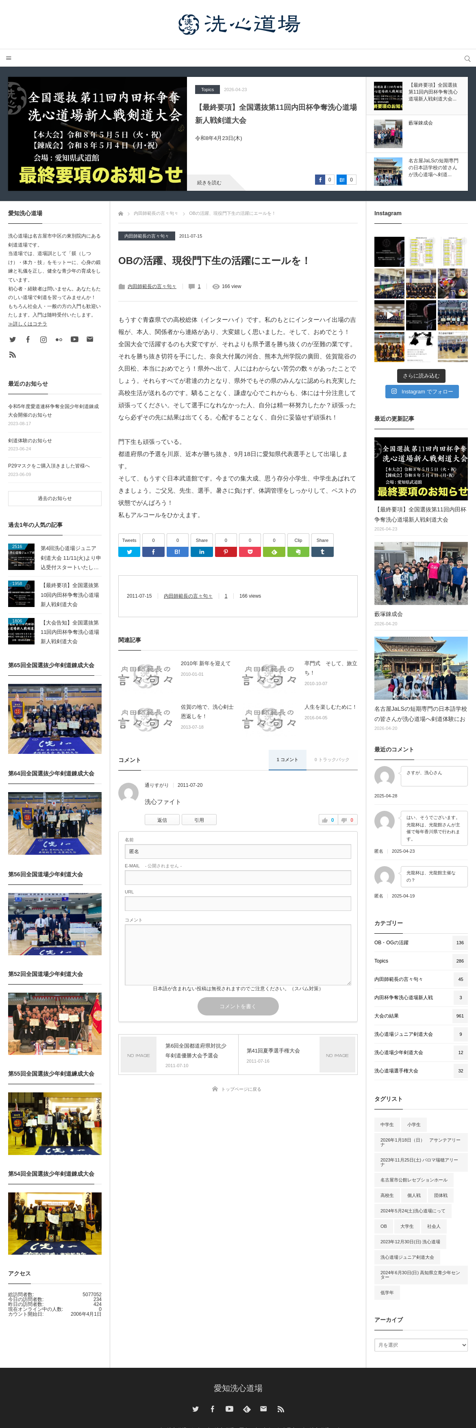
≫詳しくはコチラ (27, 324)
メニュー (8, 58)
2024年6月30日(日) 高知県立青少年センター (420, 1275)
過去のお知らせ (55, 498)
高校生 (387, 1195)
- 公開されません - (153, 866)
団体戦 (441, 1195)
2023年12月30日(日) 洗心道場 (410, 1241)
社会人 (434, 1226)
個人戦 (414, 1195)
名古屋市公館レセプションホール (414, 1179)
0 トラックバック (332, 759)
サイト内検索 (467, 58)
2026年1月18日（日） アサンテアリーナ (420, 1142)
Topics (207, 89)
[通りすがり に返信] (162, 819)
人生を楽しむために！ (330, 707)
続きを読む (209, 183)
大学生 (407, 1226)
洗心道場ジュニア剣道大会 (407, 1257)
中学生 (387, 1124)
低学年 (387, 1292)
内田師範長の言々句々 (146, 236)
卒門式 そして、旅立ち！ (330, 668)
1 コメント (287, 759)
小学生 (414, 1124)
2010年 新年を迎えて (206, 663)
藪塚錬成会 (388, 614)
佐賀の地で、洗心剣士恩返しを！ (207, 711)
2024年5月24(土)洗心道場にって (413, 1210)
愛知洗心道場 (238, 1388)
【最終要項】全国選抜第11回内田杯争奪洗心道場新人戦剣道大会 (276, 113)
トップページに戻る (241, 1089)
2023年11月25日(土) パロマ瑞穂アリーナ (419, 1162)
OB (383, 1226)
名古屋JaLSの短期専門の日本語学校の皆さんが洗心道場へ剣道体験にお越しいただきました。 (420, 714)
